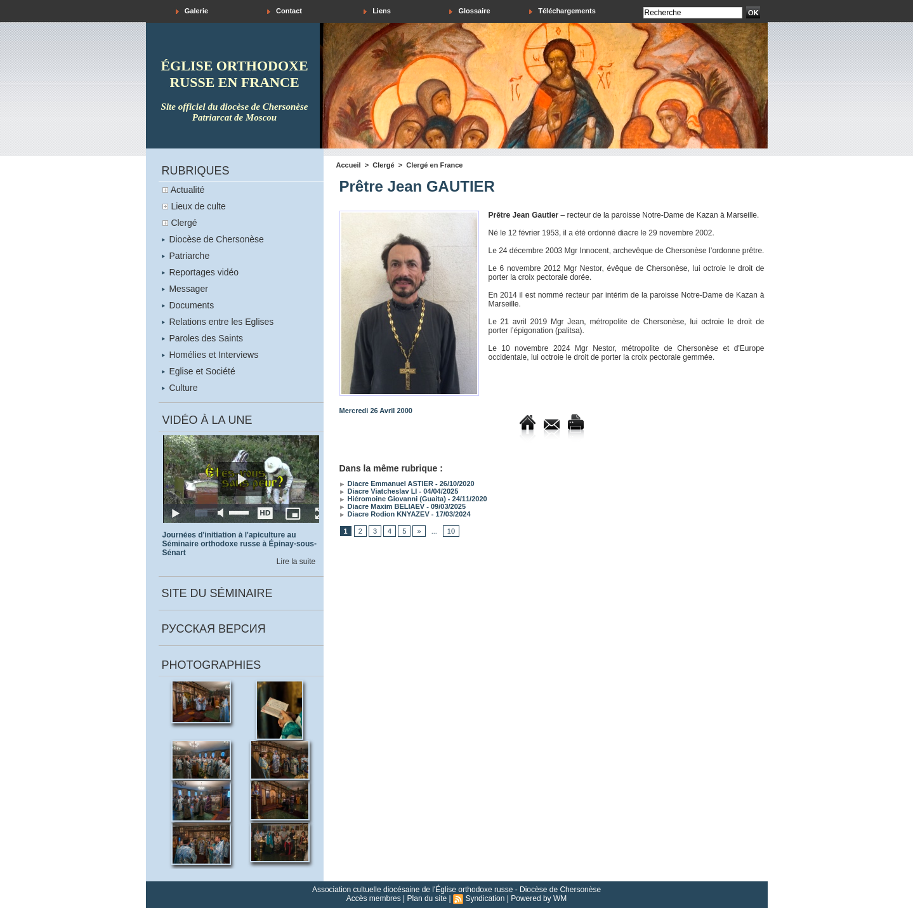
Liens (377, 11)
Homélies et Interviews (210, 355)
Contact (284, 11)
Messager (185, 289)
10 (451, 531)
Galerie (192, 11)
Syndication (484, 898)
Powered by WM (539, 898)
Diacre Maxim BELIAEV (382, 506)
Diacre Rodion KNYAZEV (384, 514)
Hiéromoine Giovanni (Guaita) (392, 499)
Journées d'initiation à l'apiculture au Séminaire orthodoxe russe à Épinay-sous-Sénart (239, 543)
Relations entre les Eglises (218, 322)
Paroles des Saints (203, 338)
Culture (180, 388)
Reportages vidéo (200, 272)
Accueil (348, 165)
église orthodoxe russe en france (234, 74)
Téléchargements (562, 11)
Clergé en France (434, 165)
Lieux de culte (198, 206)
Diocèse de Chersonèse (213, 239)
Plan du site (427, 898)
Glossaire (469, 11)
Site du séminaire (217, 593)
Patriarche (186, 256)
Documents (188, 305)
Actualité (188, 190)
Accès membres (373, 898)
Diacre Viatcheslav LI (378, 491)
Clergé (184, 223)
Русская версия (214, 628)
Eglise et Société (198, 371)
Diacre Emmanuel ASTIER (386, 483)
